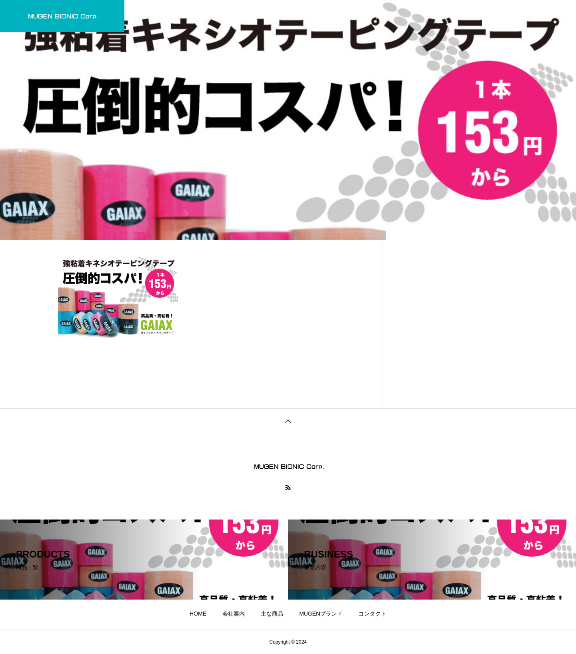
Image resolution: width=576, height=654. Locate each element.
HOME (198, 16)
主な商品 (272, 16)
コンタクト (372, 16)
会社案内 (233, 16)
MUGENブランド (320, 16)
